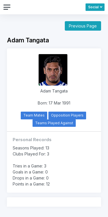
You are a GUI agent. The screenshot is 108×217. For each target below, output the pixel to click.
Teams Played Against (54, 123)
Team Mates (34, 115)
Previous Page (83, 25)
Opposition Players (67, 115)
